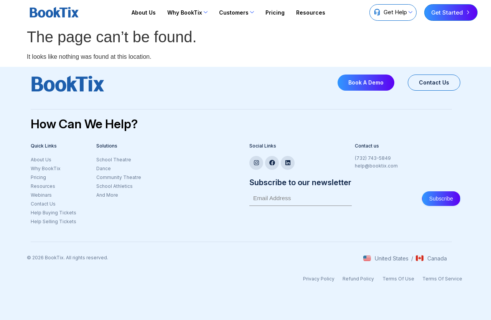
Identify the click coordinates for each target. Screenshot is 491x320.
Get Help (398, 12)
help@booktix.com (376, 166)
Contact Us (43, 204)
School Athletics (114, 186)
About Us (144, 12)
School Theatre (113, 159)
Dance (103, 168)
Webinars (41, 195)
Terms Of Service (444, 277)
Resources (310, 12)
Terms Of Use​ (402, 277)
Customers (236, 12)
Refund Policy (364, 277)
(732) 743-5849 (373, 158)
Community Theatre (118, 177)
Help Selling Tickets (53, 221)
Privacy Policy (327, 277)
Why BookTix (187, 12)
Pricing (275, 12)
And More (107, 195)
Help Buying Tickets (53, 213)
